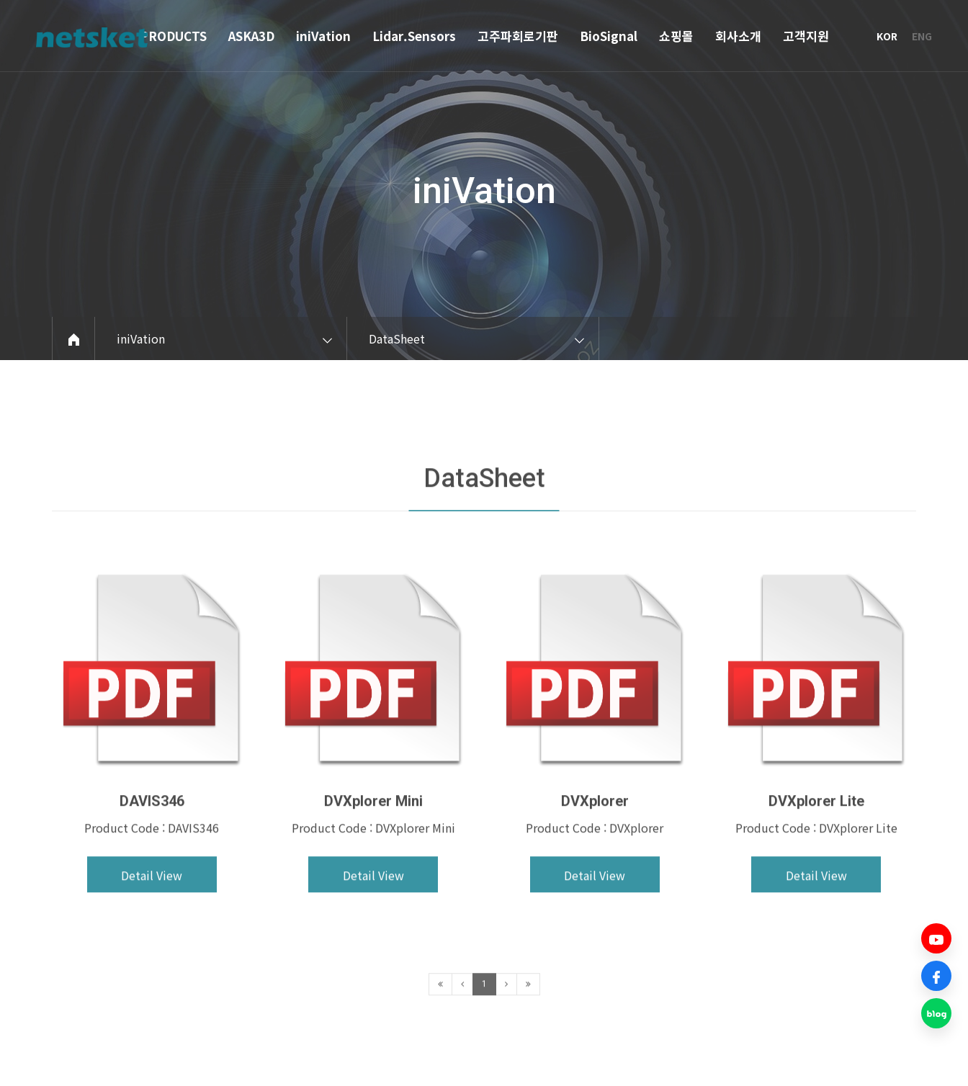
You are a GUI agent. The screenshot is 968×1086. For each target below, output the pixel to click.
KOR (887, 36)
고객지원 (806, 36)
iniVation (323, 36)
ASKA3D (251, 36)
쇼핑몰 (676, 36)
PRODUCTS (173, 36)
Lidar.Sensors (414, 36)
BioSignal (608, 36)
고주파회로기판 (518, 36)
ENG (922, 36)
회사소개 (738, 36)
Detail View (151, 913)
